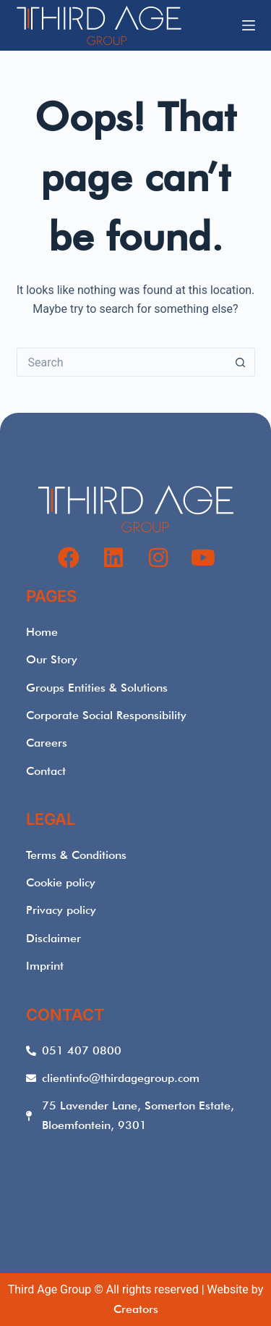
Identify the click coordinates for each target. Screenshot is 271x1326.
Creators (135, 1309)
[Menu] (248, 25)
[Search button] (240, 362)
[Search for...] (121, 362)
